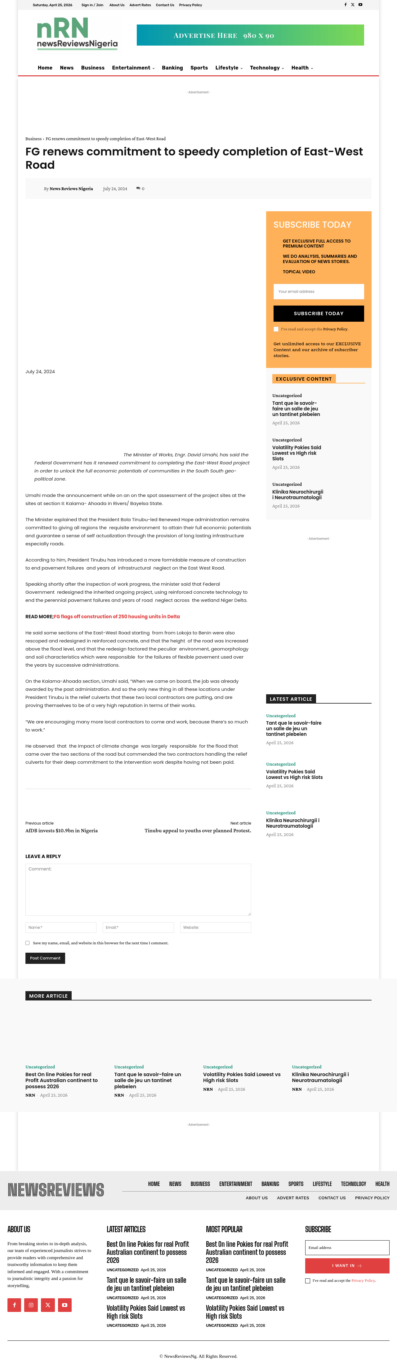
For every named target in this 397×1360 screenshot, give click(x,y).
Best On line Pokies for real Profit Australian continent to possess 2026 (61, 1080)
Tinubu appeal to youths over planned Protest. (198, 830)
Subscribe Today (319, 313)
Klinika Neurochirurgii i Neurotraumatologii (297, 495)
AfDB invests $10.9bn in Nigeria (61, 830)
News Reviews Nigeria (71, 188)
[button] (352, 68)
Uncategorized (287, 395)
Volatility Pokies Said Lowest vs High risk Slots (296, 453)
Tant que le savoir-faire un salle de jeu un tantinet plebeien (296, 409)
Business (33, 138)
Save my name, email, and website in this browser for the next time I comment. (100, 942)
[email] (319, 291)
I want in (347, 1266)
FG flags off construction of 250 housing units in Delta (117, 616)
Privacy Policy (335, 328)
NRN (30, 1095)
